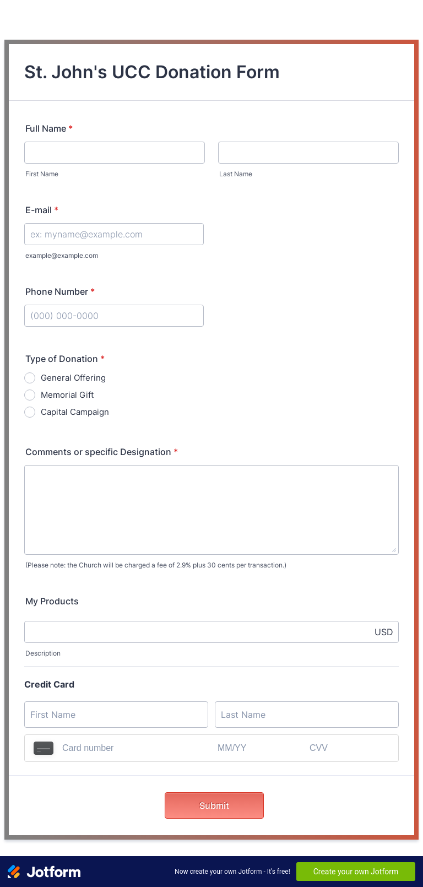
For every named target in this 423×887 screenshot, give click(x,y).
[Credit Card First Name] (116, 714)
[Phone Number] (114, 316)
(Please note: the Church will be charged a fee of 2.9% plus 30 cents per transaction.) (155, 565)
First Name (41, 174)
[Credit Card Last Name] (307, 714)
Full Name (49, 128)
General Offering (73, 377)
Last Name (235, 174)
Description (43, 653)
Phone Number (60, 291)
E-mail (41, 209)
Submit (214, 805)
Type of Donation (65, 358)
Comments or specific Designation (101, 451)
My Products (52, 601)
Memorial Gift (67, 395)
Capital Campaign (75, 412)
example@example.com (61, 255)
